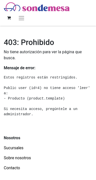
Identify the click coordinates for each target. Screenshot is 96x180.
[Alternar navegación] (21, 18)
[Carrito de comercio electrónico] (9, 18)
